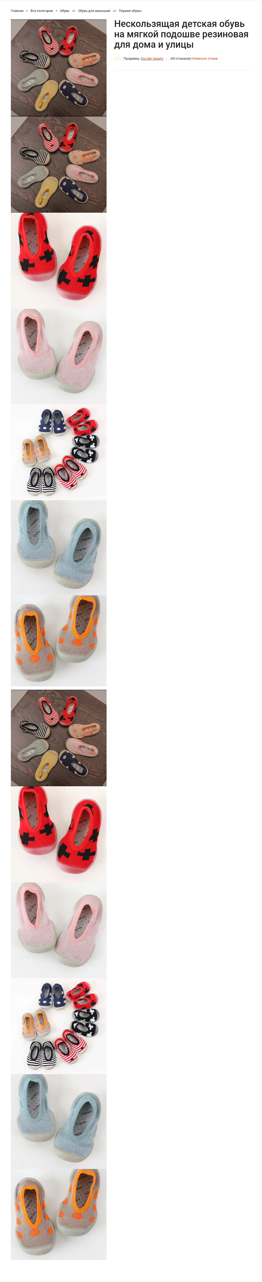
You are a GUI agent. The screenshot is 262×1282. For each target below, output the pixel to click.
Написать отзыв (205, 58)
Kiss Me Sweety (152, 58)
